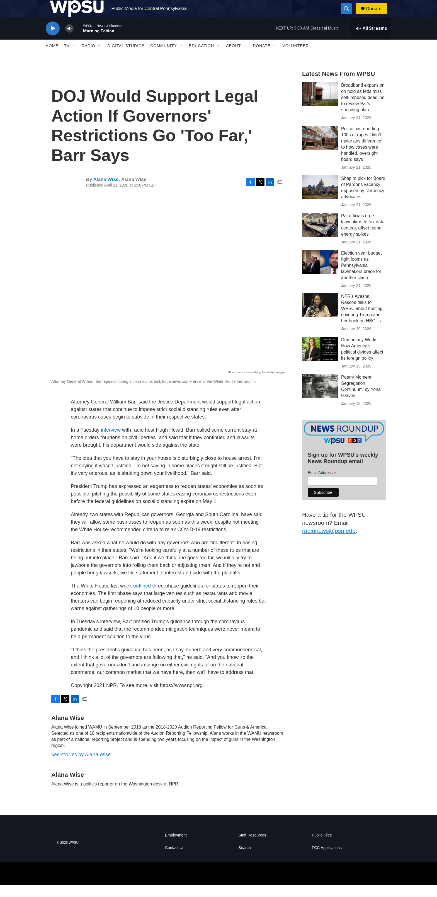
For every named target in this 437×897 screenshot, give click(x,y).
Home (52, 58)
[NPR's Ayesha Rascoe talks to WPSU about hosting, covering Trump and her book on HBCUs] (320, 318)
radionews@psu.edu (329, 543)
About (233, 58)
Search (244, 860)
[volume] (69, 40)
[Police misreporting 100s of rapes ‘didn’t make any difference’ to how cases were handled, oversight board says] (320, 150)
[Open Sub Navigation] (74, 58)
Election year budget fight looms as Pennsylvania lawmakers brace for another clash (361, 277)
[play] (52, 40)
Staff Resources (252, 847)
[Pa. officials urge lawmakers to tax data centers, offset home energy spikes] (320, 237)
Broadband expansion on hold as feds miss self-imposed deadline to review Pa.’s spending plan (363, 109)
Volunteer (296, 58)
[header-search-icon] (349, 14)
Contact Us (174, 860)
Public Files (322, 847)
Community (163, 58)
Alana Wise (106, 191)
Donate (377, 15)
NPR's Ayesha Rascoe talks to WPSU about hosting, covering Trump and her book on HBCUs (362, 320)
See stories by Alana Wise (81, 766)
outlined (142, 598)
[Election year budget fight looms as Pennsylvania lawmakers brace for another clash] (320, 274)
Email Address (322, 484)
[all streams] (371, 40)
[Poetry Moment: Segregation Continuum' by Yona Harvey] (320, 398)
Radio (88, 58)
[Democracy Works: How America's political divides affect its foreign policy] (320, 361)
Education (201, 58)
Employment (176, 847)
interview (111, 442)
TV (67, 58)
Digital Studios (126, 58)
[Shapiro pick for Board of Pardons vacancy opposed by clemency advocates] (320, 199)
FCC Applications (327, 860)
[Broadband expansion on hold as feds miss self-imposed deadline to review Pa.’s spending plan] (320, 106)
